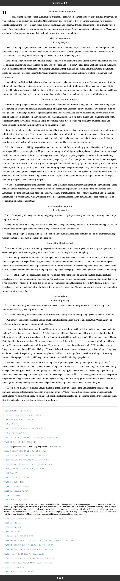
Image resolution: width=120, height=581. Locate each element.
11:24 (6, 495)
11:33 (6, 545)
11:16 (6, 464)
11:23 (6, 491)
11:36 (6, 558)
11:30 (6, 532)
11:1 (6, 411)
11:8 (6, 433)
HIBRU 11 (59, 3)
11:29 (6, 527)
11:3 (6, 415)
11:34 (6, 549)
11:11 (6, 451)
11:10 (6, 442)
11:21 (6, 482)
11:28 (6, 523)
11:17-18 (8, 469)
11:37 (6, 563)
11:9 (6, 437)
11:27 (6, 518)
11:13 (6, 460)
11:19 (6, 473)
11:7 (6, 428)
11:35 (6, 554)
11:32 (6, 540)
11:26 (6, 500)
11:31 (6, 536)
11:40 (6, 572)
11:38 (6, 567)
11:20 (6, 477)
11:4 (6, 420)
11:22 (6, 486)
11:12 (6, 455)
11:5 (6, 424)
